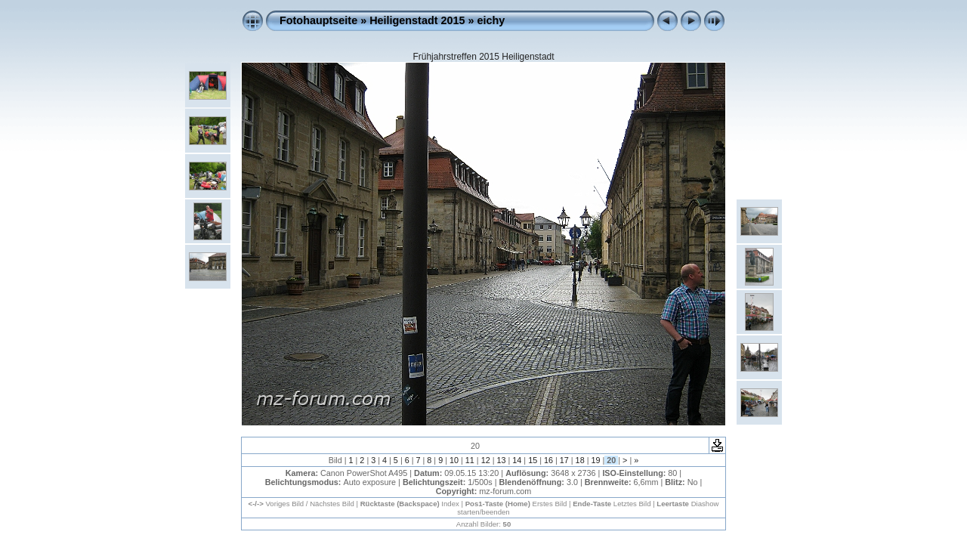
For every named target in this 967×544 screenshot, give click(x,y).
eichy (491, 20)
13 (501, 460)
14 (517, 460)
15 (532, 460)
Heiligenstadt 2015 (417, 20)
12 (486, 460)
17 (564, 460)
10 (454, 460)
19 (595, 460)
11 (470, 460)
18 (580, 460)
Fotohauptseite (318, 20)
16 (548, 460)
